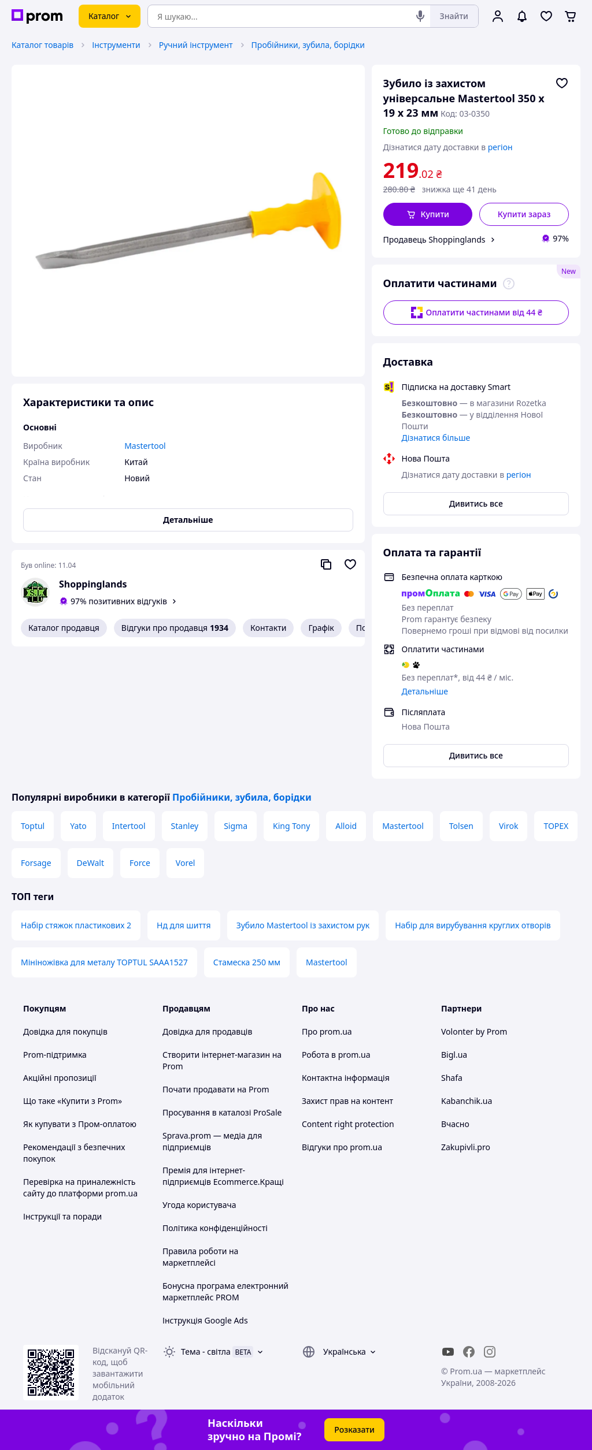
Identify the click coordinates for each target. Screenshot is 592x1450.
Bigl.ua (454, 1054)
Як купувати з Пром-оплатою (79, 1123)
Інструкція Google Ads (205, 1320)
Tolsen (461, 825)
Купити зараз (524, 214)
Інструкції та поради (62, 1216)
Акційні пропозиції (60, 1077)
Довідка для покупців (65, 1031)
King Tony (291, 825)
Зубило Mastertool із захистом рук (303, 925)
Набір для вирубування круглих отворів (473, 925)
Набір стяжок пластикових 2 (76, 925)
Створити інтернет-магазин (216, 1054)
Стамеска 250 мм (246, 962)
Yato (78, 825)
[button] (428, 214)
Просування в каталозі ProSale (222, 1112)
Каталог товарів (42, 44)
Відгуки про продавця (174, 628)
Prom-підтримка (55, 1054)
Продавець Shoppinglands (434, 239)
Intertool (129, 825)
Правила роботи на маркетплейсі (200, 1256)
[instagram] (490, 1352)
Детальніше (425, 691)
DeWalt (90, 862)
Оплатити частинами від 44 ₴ (476, 312)
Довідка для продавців (207, 1031)
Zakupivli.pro (465, 1147)
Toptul (33, 825)
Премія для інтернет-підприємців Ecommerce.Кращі (223, 1176)
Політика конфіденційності (215, 1227)
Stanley (185, 825)
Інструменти (116, 44)
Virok (508, 825)
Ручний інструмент (196, 44)
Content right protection (348, 1123)
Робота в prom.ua (336, 1054)
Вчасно (455, 1123)
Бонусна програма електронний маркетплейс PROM (225, 1291)
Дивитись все (476, 503)
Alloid (346, 825)
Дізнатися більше (436, 437)
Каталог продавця (63, 627)
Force (140, 862)
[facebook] (469, 1352)
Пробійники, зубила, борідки (308, 44)
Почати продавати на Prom (215, 1089)
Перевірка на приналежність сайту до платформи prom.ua (80, 1187)
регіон (500, 147)
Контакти (268, 627)
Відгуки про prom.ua (342, 1147)
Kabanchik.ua (466, 1100)
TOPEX (555, 825)
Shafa (451, 1077)
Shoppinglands (93, 584)
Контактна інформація (346, 1077)
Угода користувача (199, 1204)
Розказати (354, 1429)
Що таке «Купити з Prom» (72, 1100)
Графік (321, 627)
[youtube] (448, 1352)
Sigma (235, 825)
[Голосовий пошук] (420, 16)
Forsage (36, 862)
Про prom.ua (327, 1031)
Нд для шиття (184, 925)
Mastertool (403, 825)
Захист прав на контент (347, 1100)
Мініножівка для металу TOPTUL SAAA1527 (104, 962)
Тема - (206, 1351)
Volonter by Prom (474, 1031)
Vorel (185, 862)
